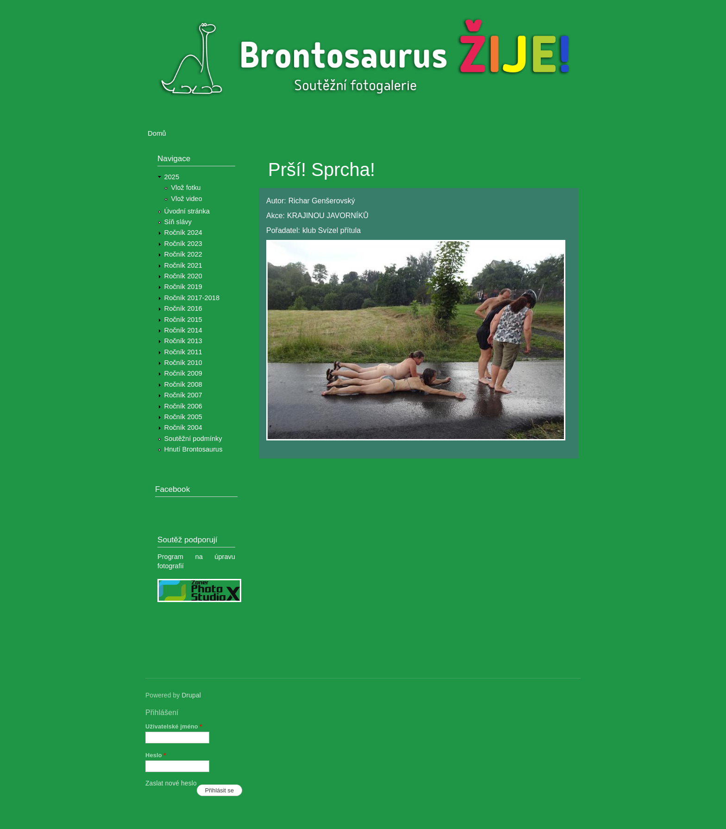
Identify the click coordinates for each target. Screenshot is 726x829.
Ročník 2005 (183, 417)
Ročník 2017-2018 (191, 297)
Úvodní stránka (187, 211)
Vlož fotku (185, 187)
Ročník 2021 (183, 265)
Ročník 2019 (183, 286)
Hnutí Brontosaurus (193, 449)
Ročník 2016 (183, 308)
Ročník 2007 (183, 395)
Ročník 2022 (183, 254)
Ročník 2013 (183, 341)
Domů (157, 133)
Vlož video (186, 198)
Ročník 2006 (183, 406)
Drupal (191, 695)
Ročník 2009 (183, 373)
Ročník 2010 (183, 362)
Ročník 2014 (183, 330)
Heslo (155, 755)
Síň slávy (178, 222)
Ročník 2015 (183, 319)
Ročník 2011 (183, 352)
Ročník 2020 (183, 276)
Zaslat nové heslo (171, 783)
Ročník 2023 (183, 243)
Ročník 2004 (183, 427)
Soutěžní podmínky (193, 438)
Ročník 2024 (183, 232)
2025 (172, 177)
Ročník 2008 (183, 384)
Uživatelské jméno (173, 726)
